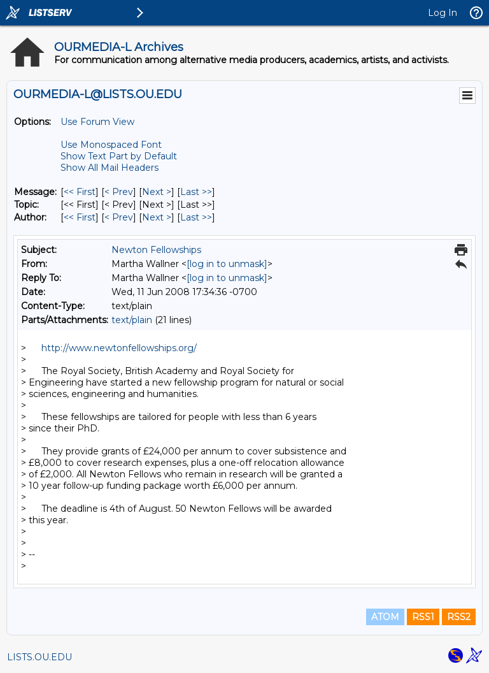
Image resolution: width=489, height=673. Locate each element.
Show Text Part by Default (118, 156)
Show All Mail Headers (109, 167)
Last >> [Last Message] (196, 192)
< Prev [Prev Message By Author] (118, 217)
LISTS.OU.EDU (39, 657)
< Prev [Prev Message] (118, 192)
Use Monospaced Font (111, 144)
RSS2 (459, 617)
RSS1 (423, 617)
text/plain (131, 320)
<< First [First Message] (80, 192)
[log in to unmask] (227, 264)
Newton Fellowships (156, 250)
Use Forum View (97, 121)
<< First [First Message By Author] (80, 217)
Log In (442, 12)
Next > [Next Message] (156, 192)
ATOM (385, 617)
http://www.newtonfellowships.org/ (119, 348)
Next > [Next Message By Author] (156, 217)
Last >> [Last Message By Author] (196, 217)
